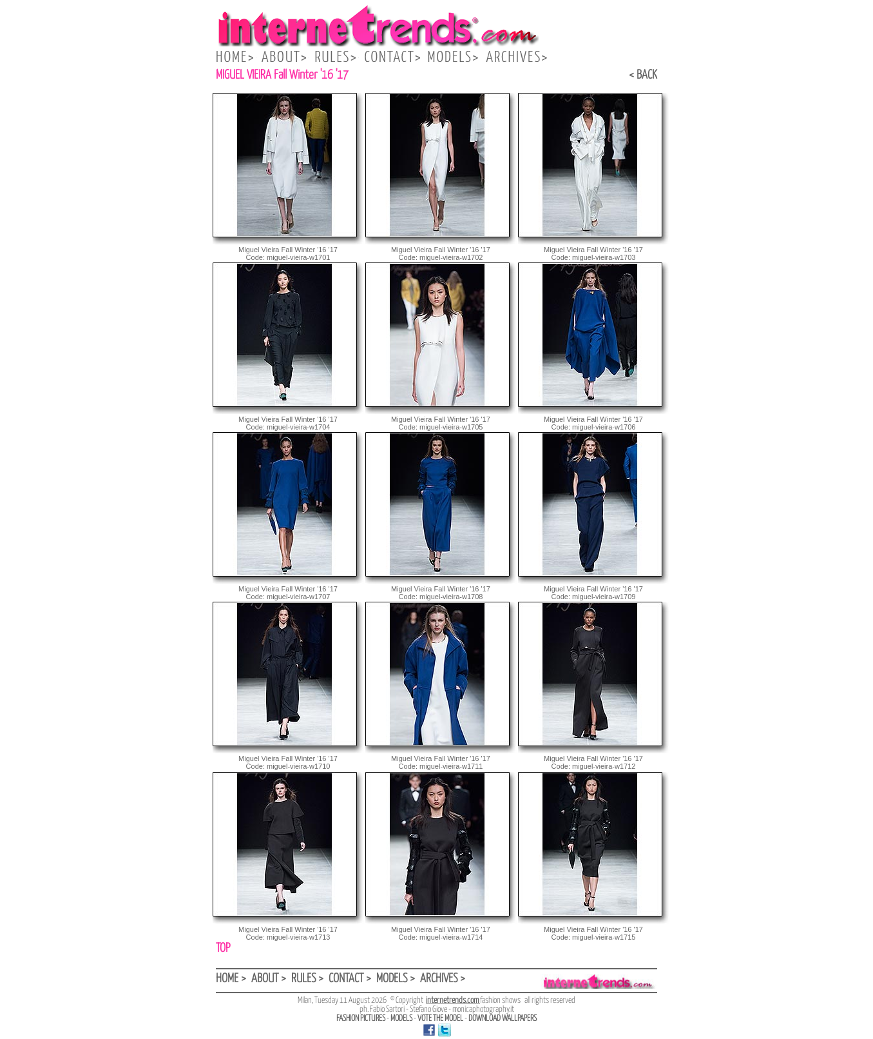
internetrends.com (453, 1000)
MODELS (401, 1018)
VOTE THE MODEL (440, 1018)
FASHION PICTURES (360, 1018)
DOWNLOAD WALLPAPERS (502, 1018)
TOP (223, 948)
